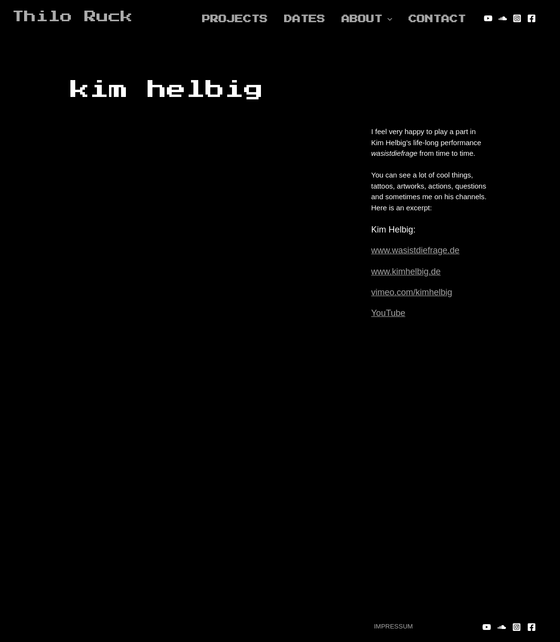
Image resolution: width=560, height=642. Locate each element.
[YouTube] (488, 18)
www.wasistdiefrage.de (415, 250)
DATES (304, 18)
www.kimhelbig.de (406, 271)
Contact (437, 18)
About (366, 18)
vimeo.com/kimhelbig (411, 292)
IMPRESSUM (393, 626)
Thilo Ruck (72, 17)
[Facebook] (531, 18)
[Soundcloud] (502, 18)
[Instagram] (517, 18)
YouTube (388, 313)
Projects (235, 18)
